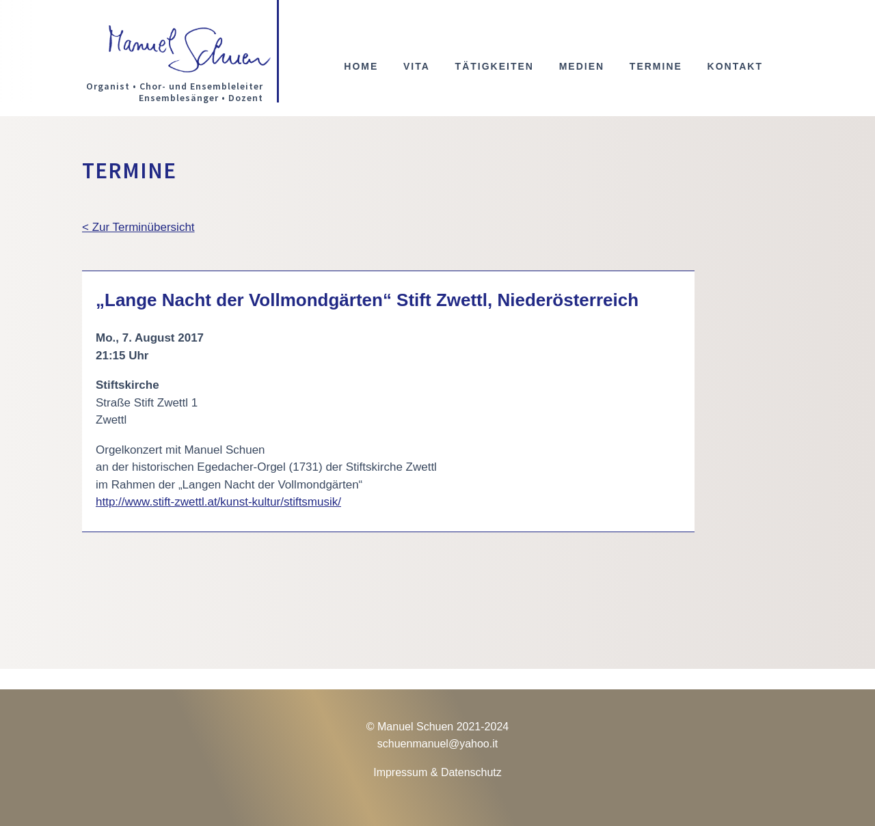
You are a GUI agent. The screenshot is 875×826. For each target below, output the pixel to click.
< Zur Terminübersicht (138, 227)
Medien (581, 66)
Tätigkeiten (494, 66)
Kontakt (735, 66)
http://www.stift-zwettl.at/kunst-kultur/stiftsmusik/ (218, 501)
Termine (656, 66)
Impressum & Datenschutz (437, 772)
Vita (416, 66)
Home (361, 66)
